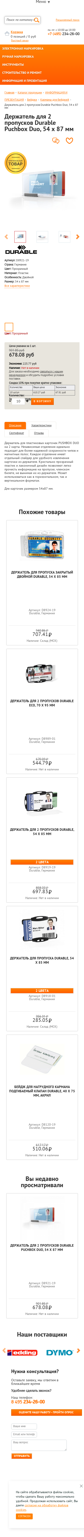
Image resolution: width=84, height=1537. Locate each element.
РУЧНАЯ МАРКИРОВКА (18, 57)
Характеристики (41, 425)
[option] (42, 190)
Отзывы (39, 433)
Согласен (24, 1516)
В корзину (42, 401)
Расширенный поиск (68, 20)
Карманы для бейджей (54, 100)
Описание (15, 425)
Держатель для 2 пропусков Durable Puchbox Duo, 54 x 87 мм (42, 1248)
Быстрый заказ (19, 40)
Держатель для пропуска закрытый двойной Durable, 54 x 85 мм (42, 575)
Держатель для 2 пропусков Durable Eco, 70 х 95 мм (42, 703)
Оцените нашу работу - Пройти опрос (46, 1412)
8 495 (28, 1402)
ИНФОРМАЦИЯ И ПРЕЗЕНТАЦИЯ (24, 81)
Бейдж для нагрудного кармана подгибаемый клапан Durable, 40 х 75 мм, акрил (42, 1091)
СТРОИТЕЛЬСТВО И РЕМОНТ (22, 73)
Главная (9, 93)
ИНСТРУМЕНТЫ (13, 65)
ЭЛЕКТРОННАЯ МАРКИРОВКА (22, 49)
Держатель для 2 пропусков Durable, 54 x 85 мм (42, 832)
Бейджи (32, 100)
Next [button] (78, 237)
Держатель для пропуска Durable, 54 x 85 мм (42, 961)
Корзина (17, 32)
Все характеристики (17, 286)
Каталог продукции (30, 93)
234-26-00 (64, 34)
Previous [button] (6, 237)
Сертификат (16, 433)
